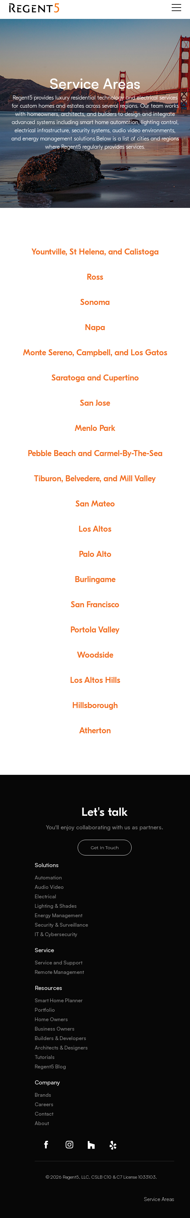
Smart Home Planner (59, 1000)
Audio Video (49, 887)
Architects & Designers (61, 1047)
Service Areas (159, 1199)
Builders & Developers (60, 1038)
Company (47, 1082)
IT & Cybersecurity (56, 934)
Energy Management (58, 915)
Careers (44, 1104)
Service (44, 949)
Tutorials (45, 1057)
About (42, 1123)
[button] (176, 8)
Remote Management (59, 972)
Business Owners (54, 1029)
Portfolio (45, 1010)
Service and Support (58, 962)
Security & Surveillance (61, 925)
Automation (48, 877)
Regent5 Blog (50, 1066)
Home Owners (51, 1019)
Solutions (47, 864)
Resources (48, 987)
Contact (44, 1114)
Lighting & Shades (56, 906)
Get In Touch (105, 847)
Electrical (45, 896)
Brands (43, 1095)
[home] (34, 8)
